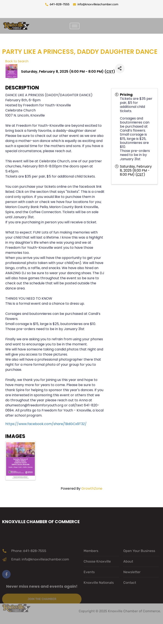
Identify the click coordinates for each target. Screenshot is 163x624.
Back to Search (16, 61)
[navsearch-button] (88, 25)
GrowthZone (91, 488)
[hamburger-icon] (74, 26)
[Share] (120, 68)
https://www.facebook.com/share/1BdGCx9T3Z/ (46, 423)
